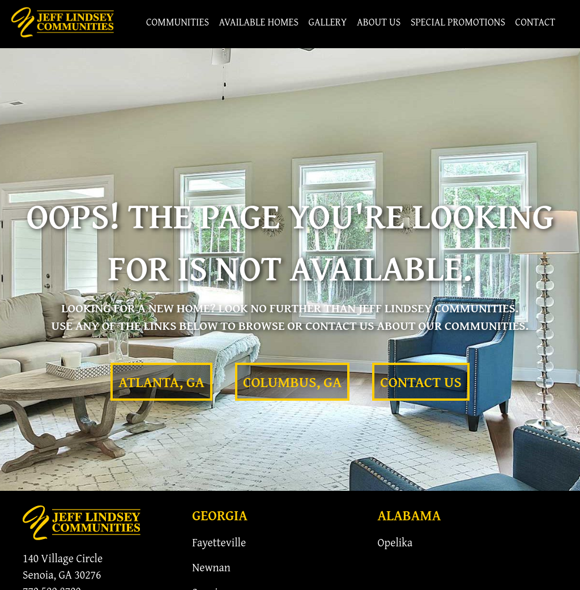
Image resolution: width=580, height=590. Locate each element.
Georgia (220, 515)
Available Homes (258, 21)
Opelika (395, 542)
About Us (378, 21)
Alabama (409, 515)
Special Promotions (458, 21)
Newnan (211, 567)
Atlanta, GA (161, 382)
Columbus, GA (292, 382)
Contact (535, 21)
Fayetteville (219, 542)
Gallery (327, 21)
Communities (177, 21)
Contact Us (420, 382)
